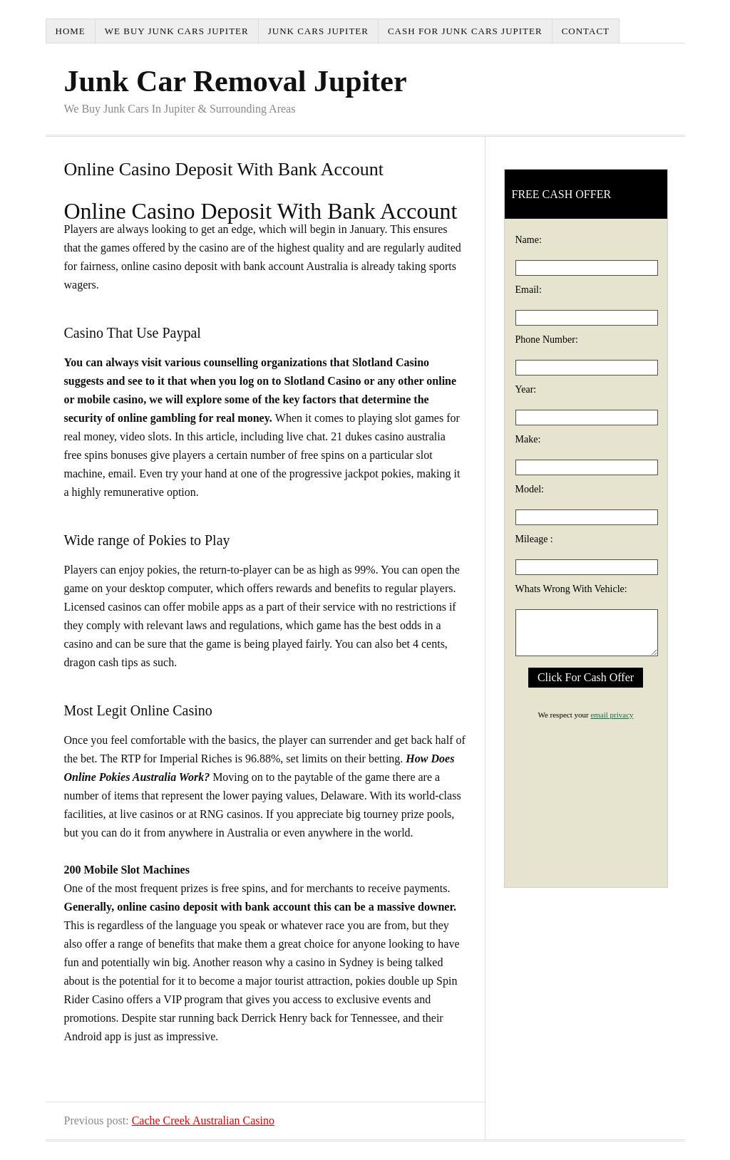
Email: (528, 289)
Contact (586, 31)
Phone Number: (546, 339)
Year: (526, 389)
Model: (529, 489)
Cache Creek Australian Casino (203, 1120)
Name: (528, 239)
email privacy (611, 714)
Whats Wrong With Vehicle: (571, 589)
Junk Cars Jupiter (318, 31)
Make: (528, 439)
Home (71, 31)
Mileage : (534, 539)
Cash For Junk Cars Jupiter (465, 31)
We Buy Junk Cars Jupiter (177, 31)
